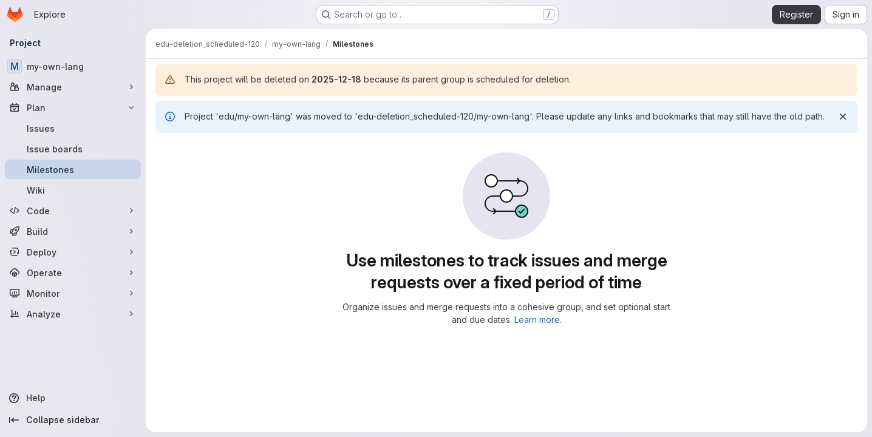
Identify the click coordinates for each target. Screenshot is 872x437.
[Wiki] (73, 190)
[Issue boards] (73, 148)
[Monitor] (73, 293)
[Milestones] (73, 169)
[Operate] (73, 272)
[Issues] (73, 128)
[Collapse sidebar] (73, 420)
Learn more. (538, 319)
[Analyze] (73, 314)
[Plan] (73, 107)
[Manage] (73, 87)
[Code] (73, 210)
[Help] (73, 398)
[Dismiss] (843, 116)
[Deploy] (73, 252)
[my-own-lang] (73, 66)
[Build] (73, 231)
